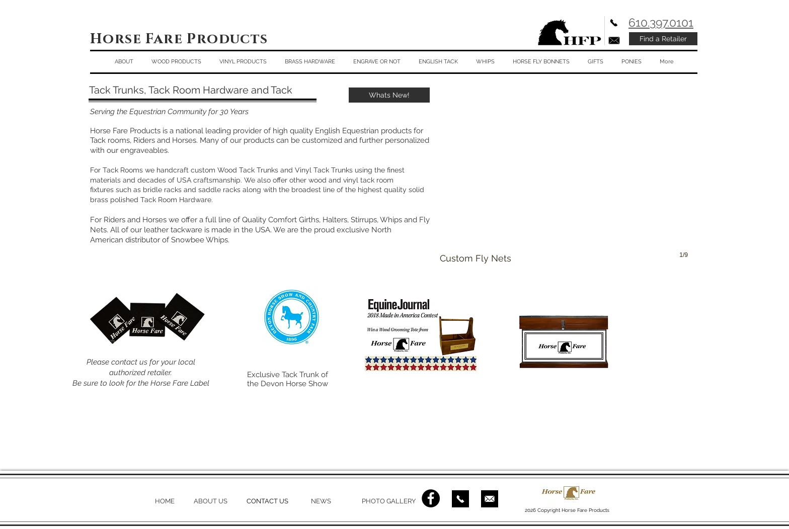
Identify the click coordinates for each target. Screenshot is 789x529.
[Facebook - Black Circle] (431, 498)
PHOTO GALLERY (389, 501)
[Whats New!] (389, 95)
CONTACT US (267, 501)
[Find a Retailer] (663, 38)
